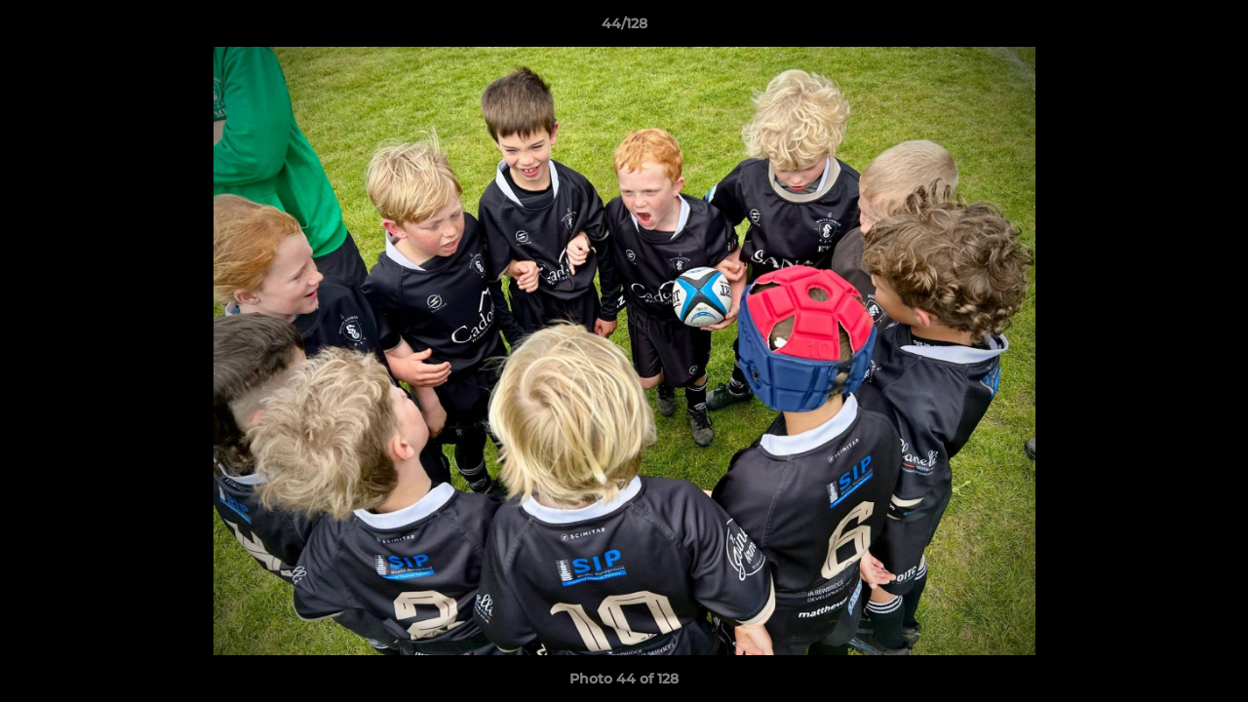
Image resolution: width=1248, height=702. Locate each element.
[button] (1213, 28)
